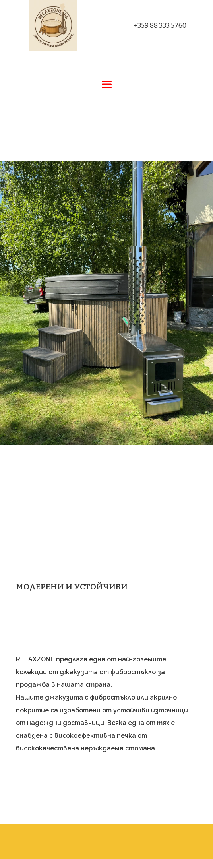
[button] (107, 84)
